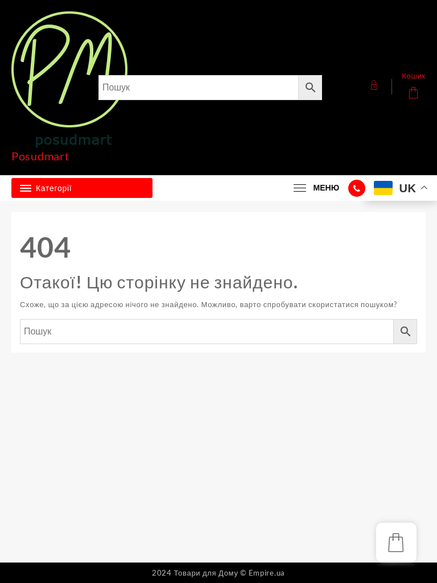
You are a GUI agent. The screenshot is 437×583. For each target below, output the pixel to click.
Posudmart (40, 156)
